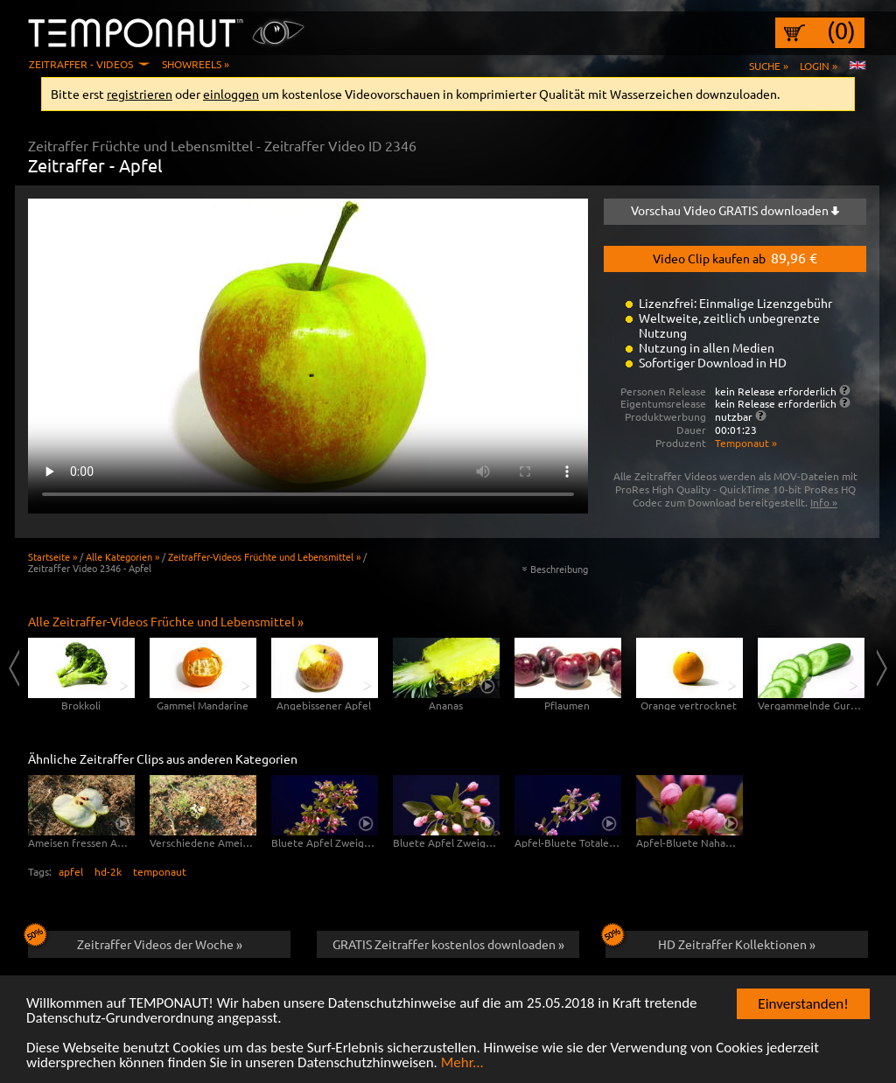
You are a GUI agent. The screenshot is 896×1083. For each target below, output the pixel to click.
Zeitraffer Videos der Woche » (135, 941)
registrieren (139, 93)
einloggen (231, 93)
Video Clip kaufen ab (735, 257)
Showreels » (195, 64)
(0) (841, 31)
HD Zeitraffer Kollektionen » (711, 941)
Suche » (768, 66)
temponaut (159, 871)
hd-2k (108, 871)
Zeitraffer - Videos (81, 64)
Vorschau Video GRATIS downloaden (735, 210)
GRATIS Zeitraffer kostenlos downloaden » (448, 944)
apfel (71, 871)
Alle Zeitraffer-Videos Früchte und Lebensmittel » (166, 621)
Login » (818, 66)
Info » (823, 502)
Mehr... (462, 1063)
